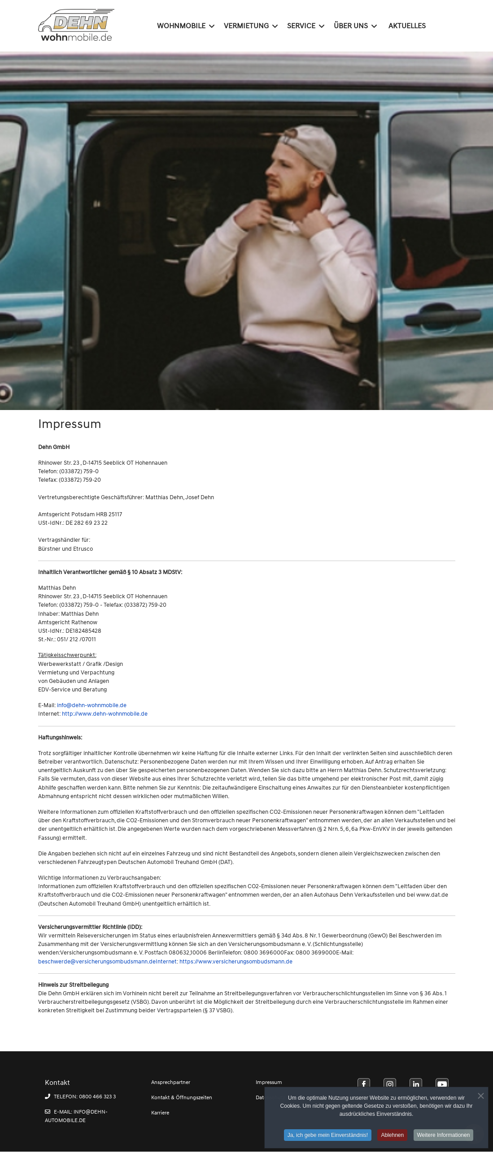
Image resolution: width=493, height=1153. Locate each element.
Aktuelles (407, 26)
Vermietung (246, 26)
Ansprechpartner (170, 1082)
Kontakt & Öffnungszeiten (181, 1097)
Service (301, 26)
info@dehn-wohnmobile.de (92, 705)
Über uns (351, 26)
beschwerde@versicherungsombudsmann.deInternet (107, 961)
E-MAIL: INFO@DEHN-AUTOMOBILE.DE (76, 1116)
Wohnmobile (181, 26)
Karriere (160, 1113)
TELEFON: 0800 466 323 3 (80, 1096)
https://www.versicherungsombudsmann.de (235, 961)
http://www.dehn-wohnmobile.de (105, 713)
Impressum (269, 1082)
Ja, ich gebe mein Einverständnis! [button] (328, 1137)
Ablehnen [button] (392, 1137)
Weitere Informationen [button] (443, 1137)
